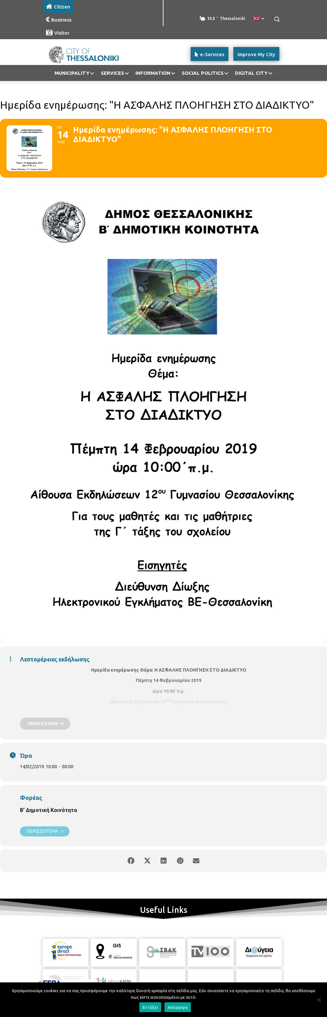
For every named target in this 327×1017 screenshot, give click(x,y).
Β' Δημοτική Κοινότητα (48, 810)
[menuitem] (259, 19)
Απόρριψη (178, 1007)
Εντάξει (150, 1007)
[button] (276, 19)
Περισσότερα (44, 831)
